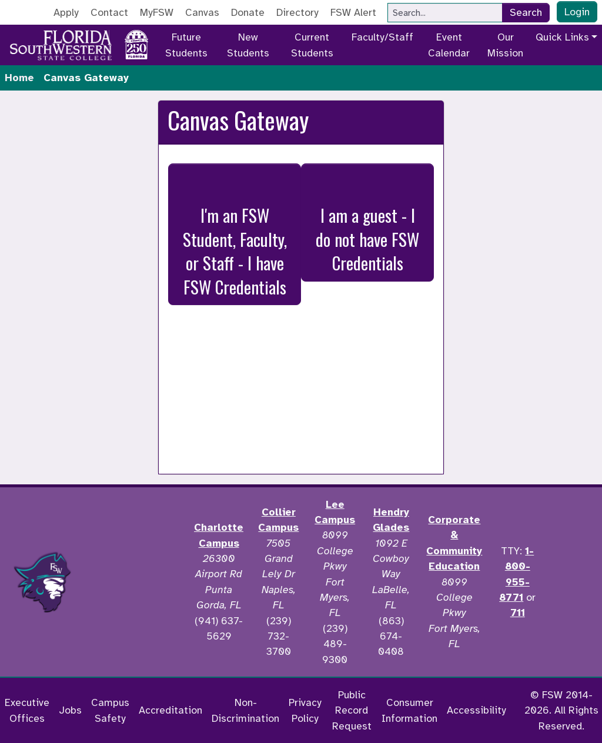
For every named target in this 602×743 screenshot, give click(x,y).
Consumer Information (409, 710)
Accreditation (170, 710)
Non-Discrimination (245, 710)
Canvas (202, 12)
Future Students (186, 45)
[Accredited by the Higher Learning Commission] (136, 582)
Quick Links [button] (562, 37)
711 (517, 612)
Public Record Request (352, 710)
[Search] (445, 12)
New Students (248, 45)
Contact (109, 12)
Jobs (70, 710)
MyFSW (156, 12)
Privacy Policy (305, 710)
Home (19, 77)
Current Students (312, 45)
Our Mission (505, 45)
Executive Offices (27, 710)
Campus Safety (110, 710)
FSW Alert (353, 12)
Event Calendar (449, 45)
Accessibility (476, 710)
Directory (297, 12)
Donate (248, 12)
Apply (66, 12)
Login (577, 11)
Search (526, 12)
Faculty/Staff (382, 37)
